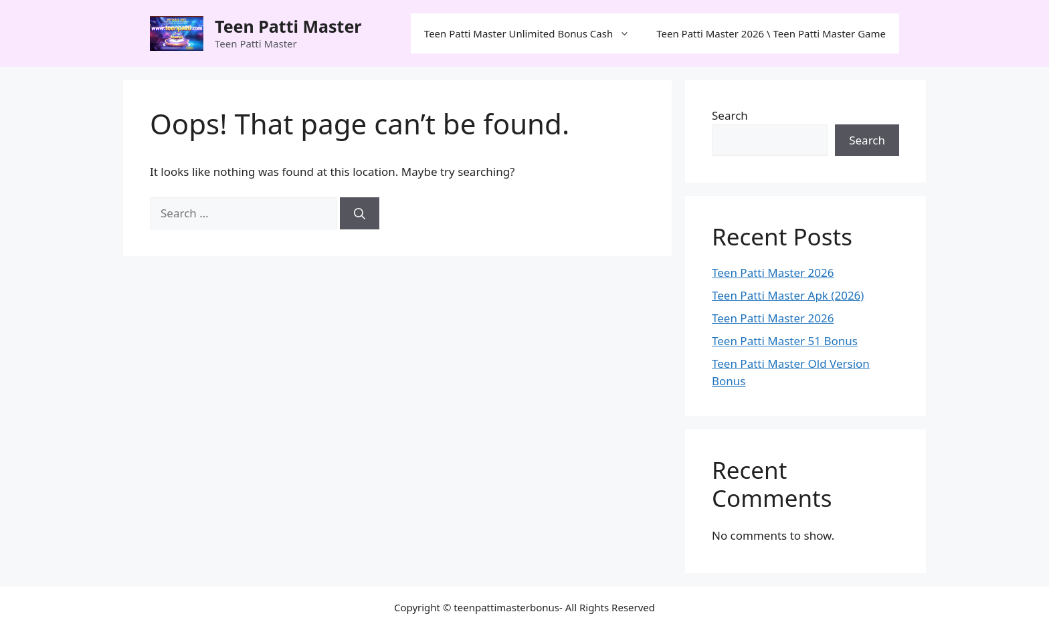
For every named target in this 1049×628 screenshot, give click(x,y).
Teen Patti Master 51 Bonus (785, 340)
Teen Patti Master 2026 (773, 272)
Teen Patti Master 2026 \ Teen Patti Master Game (771, 33)
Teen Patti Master (288, 26)
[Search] (359, 213)
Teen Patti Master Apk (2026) (788, 295)
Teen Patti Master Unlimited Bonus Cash (533, 33)
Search (730, 115)
